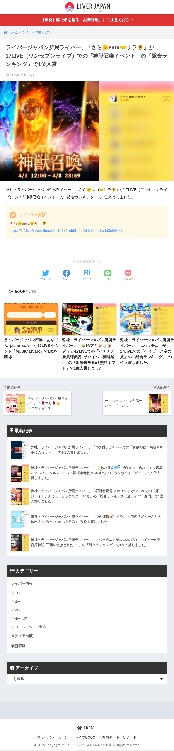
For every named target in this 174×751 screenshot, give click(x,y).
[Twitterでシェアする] (45, 276)
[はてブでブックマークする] (87, 276)
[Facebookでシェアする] (66, 276)
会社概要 (106, 739)
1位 (33, 291)
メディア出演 (22, 637)
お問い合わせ (126, 739)
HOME (87, 729)
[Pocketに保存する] (128, 276)
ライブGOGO (85, 739)
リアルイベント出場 (30, 628)
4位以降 (21, 619)
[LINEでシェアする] (107, 276)
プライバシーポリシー (54, 739)
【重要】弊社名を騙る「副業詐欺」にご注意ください (87, 20)
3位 (17, 611)
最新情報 (18, 647)
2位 (17, 602)
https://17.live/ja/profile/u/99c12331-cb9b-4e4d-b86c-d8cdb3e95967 (68, 231)
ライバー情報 (22, 584)
